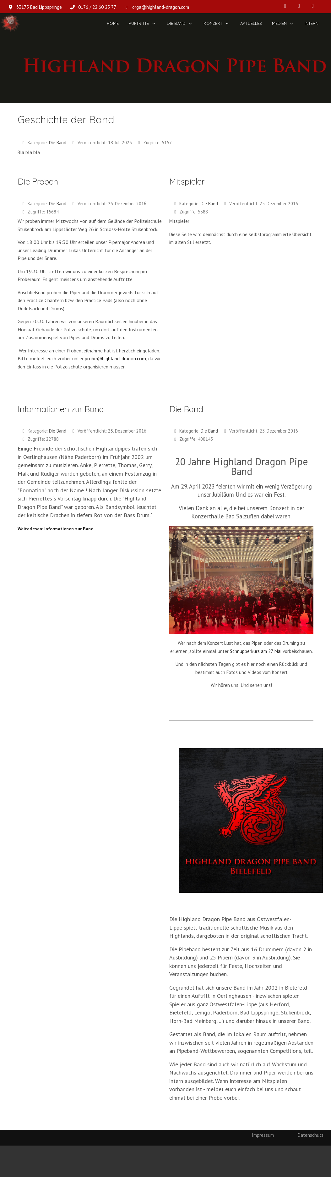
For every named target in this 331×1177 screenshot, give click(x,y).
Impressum (263, 1135)
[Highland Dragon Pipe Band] (10, 23)
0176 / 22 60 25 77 (97, 7)
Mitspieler (186, 181)
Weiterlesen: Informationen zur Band (56, 529)
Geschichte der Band (66, 119)
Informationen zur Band (61, 409)
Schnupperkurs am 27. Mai (255, 651)
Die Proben (38, 181)
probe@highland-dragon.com (115, 358)
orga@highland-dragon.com (160, 7)
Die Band (57, 143)
